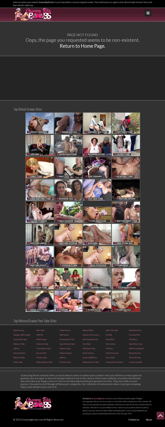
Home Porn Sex (112, 353)
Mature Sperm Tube (44, 362)
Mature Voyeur (65, 353)
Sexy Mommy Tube (67, 344)
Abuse (149, 419)
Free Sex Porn (134, 335)
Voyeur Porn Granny (90, 335)
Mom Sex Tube (42, 344)
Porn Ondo (110, 357)
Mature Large (64, 348)
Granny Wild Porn (89, 357)
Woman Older (19, 357)
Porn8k (109, 335)
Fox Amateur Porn (66, 339)
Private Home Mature (114, 362)
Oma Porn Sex (134, 357)
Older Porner (64, 330)
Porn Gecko (110, 344)
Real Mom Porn (135, 330)
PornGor (109, 348)
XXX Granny (41, 339)
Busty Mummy (135, 353)
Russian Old (41, 353)
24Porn (16, 348)
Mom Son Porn (19, 353)
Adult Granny (18, 330)
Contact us (133, 419)
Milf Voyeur (64, 335)
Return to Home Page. (82, 46)
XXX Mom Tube (88, 348)
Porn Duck (110, 339)
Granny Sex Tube (20, 339)
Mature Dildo (87, 330)
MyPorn (62, 357)
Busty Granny (88, 353)
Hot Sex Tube (41, 357)
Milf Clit (39, 335)
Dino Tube (40, 330)
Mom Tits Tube (112, 330)
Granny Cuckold (135, 362)
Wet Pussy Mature (136, 348)
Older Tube (18, 362)
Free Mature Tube (43, 348)
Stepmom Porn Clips (90, 362)
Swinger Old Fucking (21, 335)
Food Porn (133, 339)
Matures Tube (19, 344)
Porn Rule (86, 344)
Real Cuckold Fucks (90, 339)
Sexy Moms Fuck (136, 344)
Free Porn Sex (65, 362)
